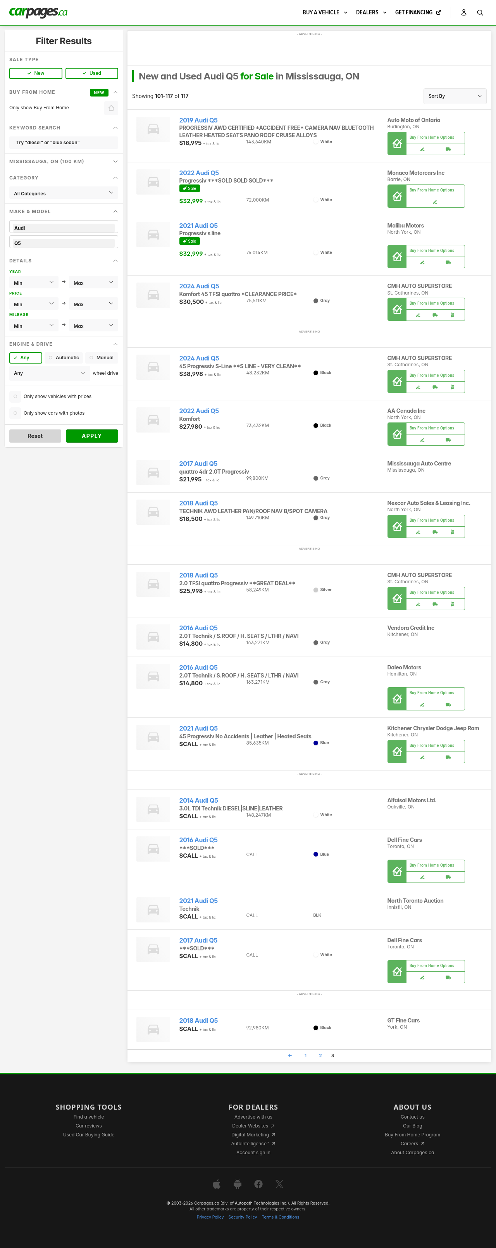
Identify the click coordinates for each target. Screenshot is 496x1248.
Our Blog (412, 1126)
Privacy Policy (210, 1217)
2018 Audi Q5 (198, 503)
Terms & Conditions (280, 1217)
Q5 (64, 243)
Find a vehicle (89, 1117)
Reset (35, 436)
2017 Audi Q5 (198, 463)
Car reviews (89, 1126)
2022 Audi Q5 (199, 173)
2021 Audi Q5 (198, 225)
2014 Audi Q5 (198, 800)
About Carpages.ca (412, 1152)
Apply (92, 436)
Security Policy (243, 1217)
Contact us (413, 1117)
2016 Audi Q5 (198, 628)
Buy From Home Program (412, 1135)
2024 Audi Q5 (199, 286)
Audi (64, 228)
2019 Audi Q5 (198, 120)
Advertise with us (253, 1117)
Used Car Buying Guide (89, 1135)
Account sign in (253, 1152)
